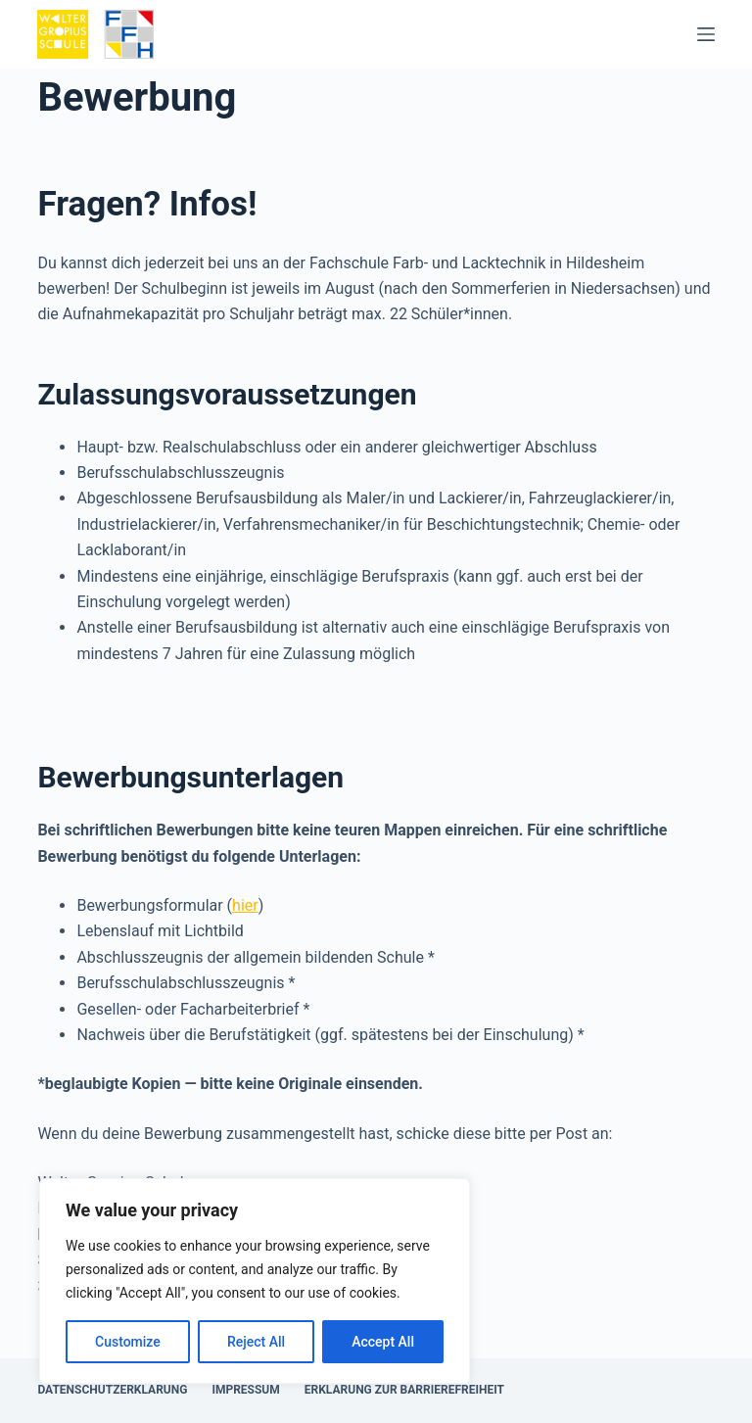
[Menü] (706, 34)
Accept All (383, 1342)
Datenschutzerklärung (112, 1390)
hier (245, 905)
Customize (128, 1342)
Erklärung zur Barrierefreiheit (404, 1390)
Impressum (245, 1390)
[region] (254, 1281)
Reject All (256, 1342)
